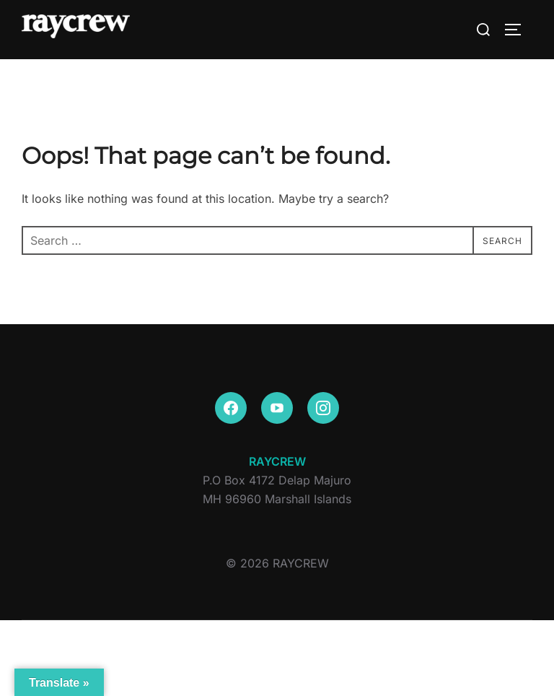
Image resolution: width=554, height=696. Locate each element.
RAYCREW (277, 461)
